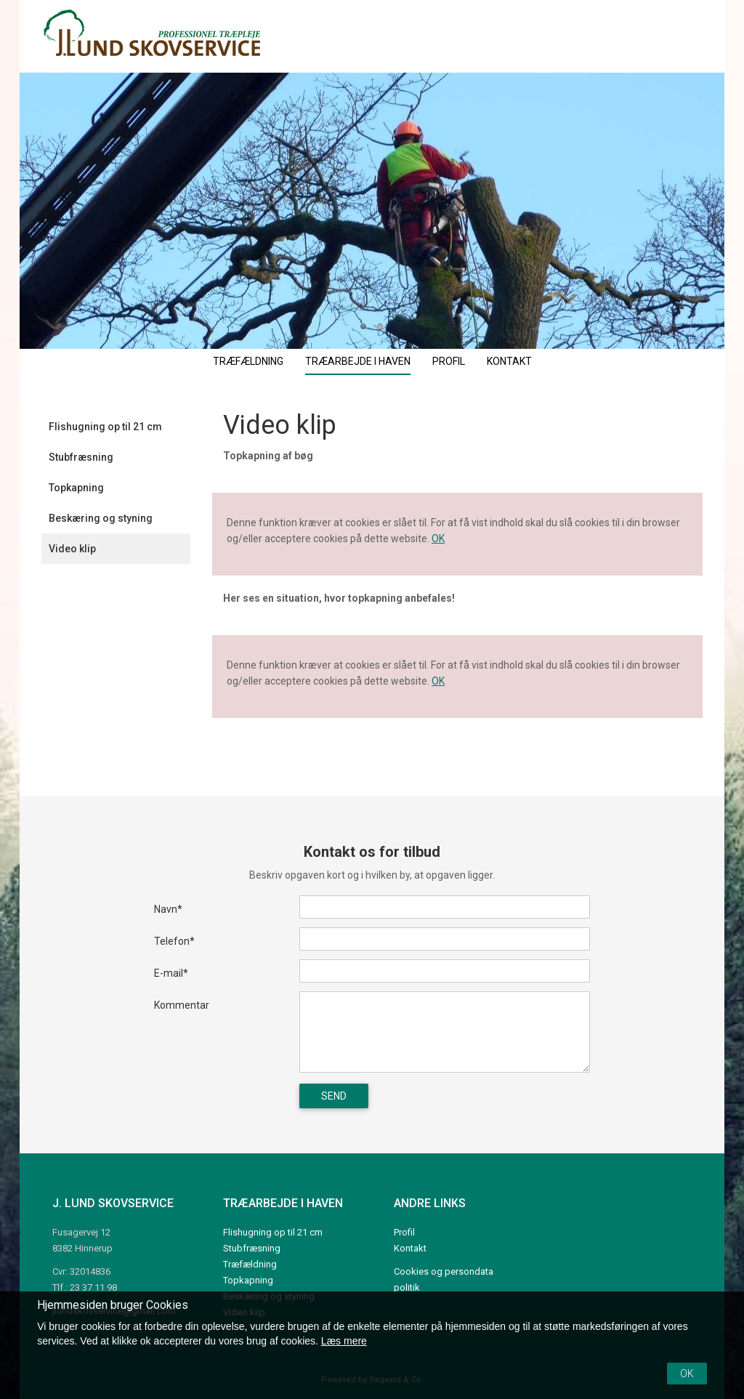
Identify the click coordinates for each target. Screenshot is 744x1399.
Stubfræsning (81, 457)
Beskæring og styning (101, 518)
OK (438, 538)
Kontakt (509, 361)
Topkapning (76, 487)
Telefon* (174, 941)
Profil (448, 361)
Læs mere (344, 1341)
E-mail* (171, 973)
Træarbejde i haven (358, 361)
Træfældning (248, 361)
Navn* (168, 909)
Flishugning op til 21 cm (105, 426)
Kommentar (181, 1005)
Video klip (72, 549)
